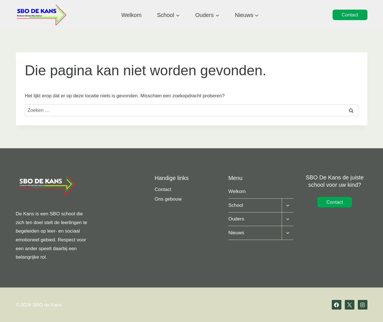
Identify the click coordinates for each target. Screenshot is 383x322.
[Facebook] (336, 305)
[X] (349, 305)
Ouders (236, 219)
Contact (350, 15)
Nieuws (236, 232)
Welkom (131, 15)
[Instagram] (362, 305)
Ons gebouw (168, 199)
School (235, 205)
